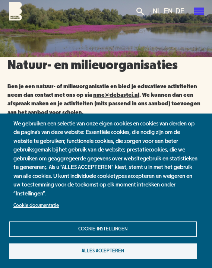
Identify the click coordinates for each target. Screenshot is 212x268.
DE (179, 11)
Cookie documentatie (36, 205)
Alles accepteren (103, 250)
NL (157, 11)
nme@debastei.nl (116, 95)
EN (168, 11)
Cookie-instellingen (102, 229)
